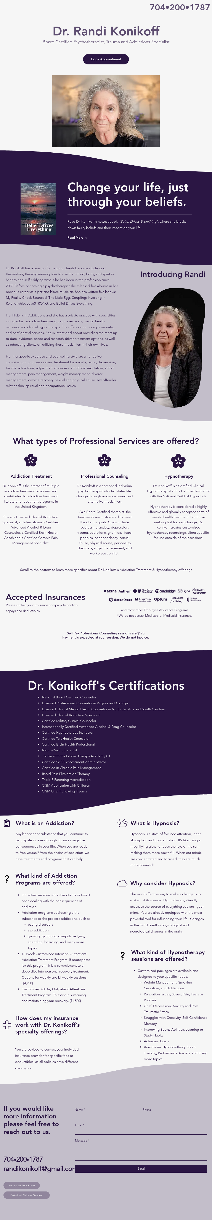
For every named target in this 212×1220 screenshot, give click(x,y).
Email (78, 1125)
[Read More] (82, 237)
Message (81, 1140)
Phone (147, 1109)
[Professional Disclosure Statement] (26, 1195)
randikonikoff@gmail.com (40, 1169)
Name (79, 1109)
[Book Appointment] (106, 59)
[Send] (141, 1169)
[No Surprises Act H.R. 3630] (21, 1185)
